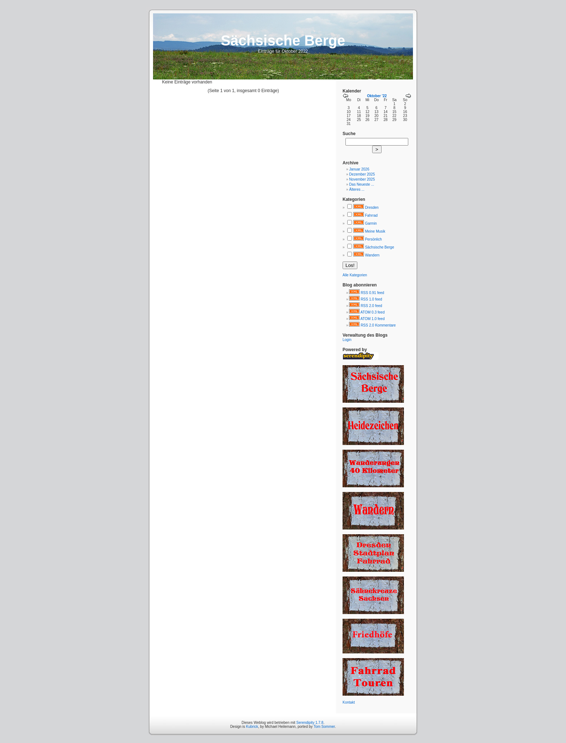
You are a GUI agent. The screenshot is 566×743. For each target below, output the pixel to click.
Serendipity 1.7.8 (309, 723)
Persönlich (373, 239)
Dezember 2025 (362, 174)
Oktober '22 (377, 96)
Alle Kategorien (355, 275)
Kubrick (252, 727)
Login (347, 340)
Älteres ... (356, 189)
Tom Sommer (324, 727)
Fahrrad (371, 215)
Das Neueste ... (361, 184)
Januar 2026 (359, 169)
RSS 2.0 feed (371, 306)
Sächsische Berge (379, 247)
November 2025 (362, 179)
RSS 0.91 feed (372, 293)
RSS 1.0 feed (371, 299)
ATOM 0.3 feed (373, 312)
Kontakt (349, 702)
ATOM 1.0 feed (373, 319)
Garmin (371, 223)
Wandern (372, 255)
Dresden (372, 207)
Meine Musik (375, 231)
